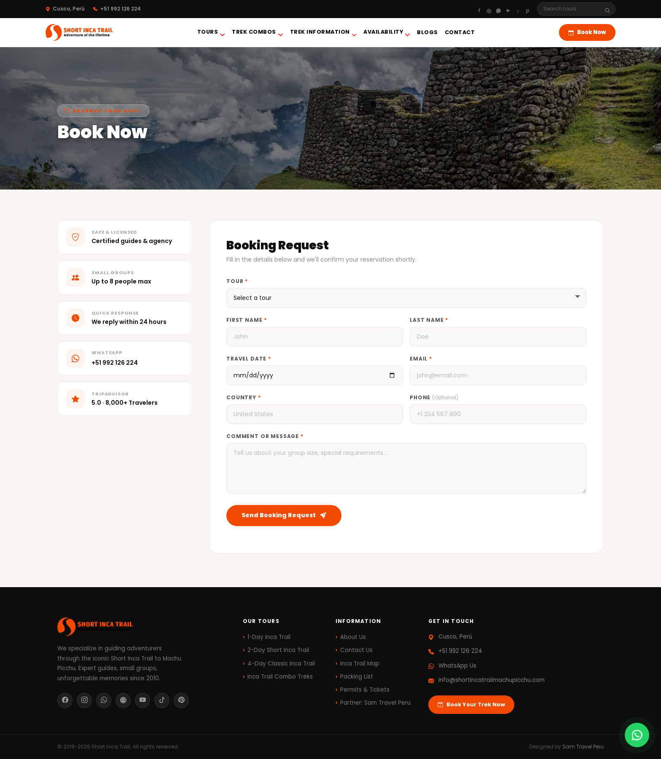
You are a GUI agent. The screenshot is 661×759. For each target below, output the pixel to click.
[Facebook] (479, 8)
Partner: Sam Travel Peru (375, 703)
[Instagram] (489, 8)
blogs (427, 32)
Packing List (356, 677)
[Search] (571, 9)
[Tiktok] (518, 8)
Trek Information (323, 32)
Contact (460, 32)
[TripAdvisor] (123, 700)
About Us (353, 637)
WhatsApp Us (457, 666)
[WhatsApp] (498, 8)
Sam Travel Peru (583, 746)
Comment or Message (265, 436)
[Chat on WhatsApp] (637, 735)
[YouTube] (142, 700)
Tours (211, 32)
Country (243, 397)
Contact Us (356, 650)
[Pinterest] (527, 8)
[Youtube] (508, 8)
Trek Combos (257, 32)
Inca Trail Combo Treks (280, 677)
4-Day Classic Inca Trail (281, 664)
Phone (434, 397)
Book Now (587, 32)
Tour (237, 281)
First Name (246, 319)
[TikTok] (161, 700)
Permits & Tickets (365, 690)
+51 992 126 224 (114, 362)
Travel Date (248, 358)
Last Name (429, 319)
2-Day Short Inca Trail (278, 650)
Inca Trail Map (359, 664)
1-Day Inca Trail (268, 637)
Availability (386, 32)
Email (421, 358)
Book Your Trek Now (471, 704)
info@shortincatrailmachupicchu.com (491, 680)
